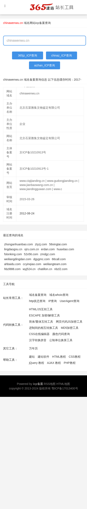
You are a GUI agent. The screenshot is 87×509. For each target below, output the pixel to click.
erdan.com (48, 249)
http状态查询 (37, 301)
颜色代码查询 (61, 334)
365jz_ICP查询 (27, 55)
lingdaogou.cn (13, 249)
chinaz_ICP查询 (61, 55)
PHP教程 (70, 362)
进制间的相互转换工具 (43, 327)
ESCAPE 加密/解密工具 (44, 315)
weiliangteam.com (54, 264)
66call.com (59, 259)
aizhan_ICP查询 (44, 65)
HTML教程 (59, 356)
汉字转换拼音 (37, 340)
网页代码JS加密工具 (69, 321)
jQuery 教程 (36, 362)
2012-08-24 (26, 213)
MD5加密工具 (70, 327)
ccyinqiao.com (32, 264)
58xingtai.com (58, 244)
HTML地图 (63, 384)
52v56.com (31, 254)
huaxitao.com (65, 249)
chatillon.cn (45, 269)
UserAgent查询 (69, 301)
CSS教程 (75, 356)
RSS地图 (50, 384)
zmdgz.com (47, 254)
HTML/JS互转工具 (41, 309)
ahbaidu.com (12, 264)
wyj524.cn (29, 269)
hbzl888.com (12, 269)
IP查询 (52, 301)
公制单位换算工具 (60, 340)
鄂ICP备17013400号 (65, 388)
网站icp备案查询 (40, 23)
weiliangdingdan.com (17, 259)
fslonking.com (13, 254)
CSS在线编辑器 (39, 334)
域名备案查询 (37, 294)
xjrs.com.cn (31, 249)
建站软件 (43, 356)
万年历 (33, 348)
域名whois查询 (58, 294)
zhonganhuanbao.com (18, 244)
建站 (32, 356)
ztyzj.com (41, 244)
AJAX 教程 (54, 362)
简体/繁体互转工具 (41, 321)
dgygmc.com (41, 259)
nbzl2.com (61, 269)
